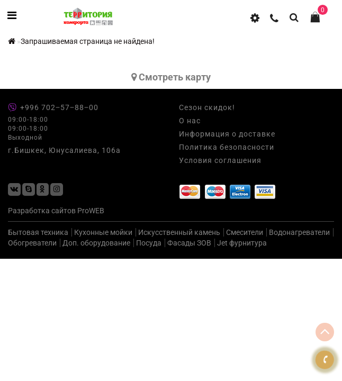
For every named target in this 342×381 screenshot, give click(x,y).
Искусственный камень (179, 232)
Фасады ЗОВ (189, 243)
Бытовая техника (38, 232)
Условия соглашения (220, 160)
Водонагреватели (299, 232)
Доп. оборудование (96, 243)
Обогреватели (32, 243)
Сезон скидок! (207, 107)
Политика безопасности (226, 147)
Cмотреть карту (171, 77)
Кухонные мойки (103, 232)
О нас (190, 120)
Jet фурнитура (242, 243)
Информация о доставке (227, 134)
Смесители (244, 232)
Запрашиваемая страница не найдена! (88, 41)
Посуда (148, 243)
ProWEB (90, 210)
